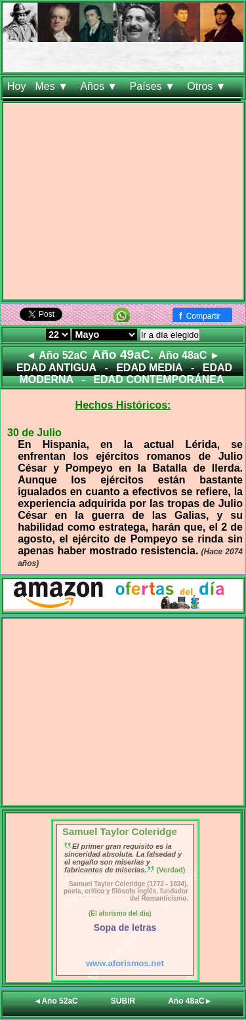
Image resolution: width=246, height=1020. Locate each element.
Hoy (16, 86)
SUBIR (123, 1001)
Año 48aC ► (189, 355)
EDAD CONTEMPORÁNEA (158, 379)
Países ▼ (154, 86)
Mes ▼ (53, 86)
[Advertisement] (123, 203)
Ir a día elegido (170, 335)
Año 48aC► (190, 1001)
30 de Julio (34, 432)
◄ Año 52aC (56, 355)
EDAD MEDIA (149, 367)
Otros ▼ (208, 86)
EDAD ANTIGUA (56, 367)
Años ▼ (100, 86)
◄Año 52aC (56, 1001)
